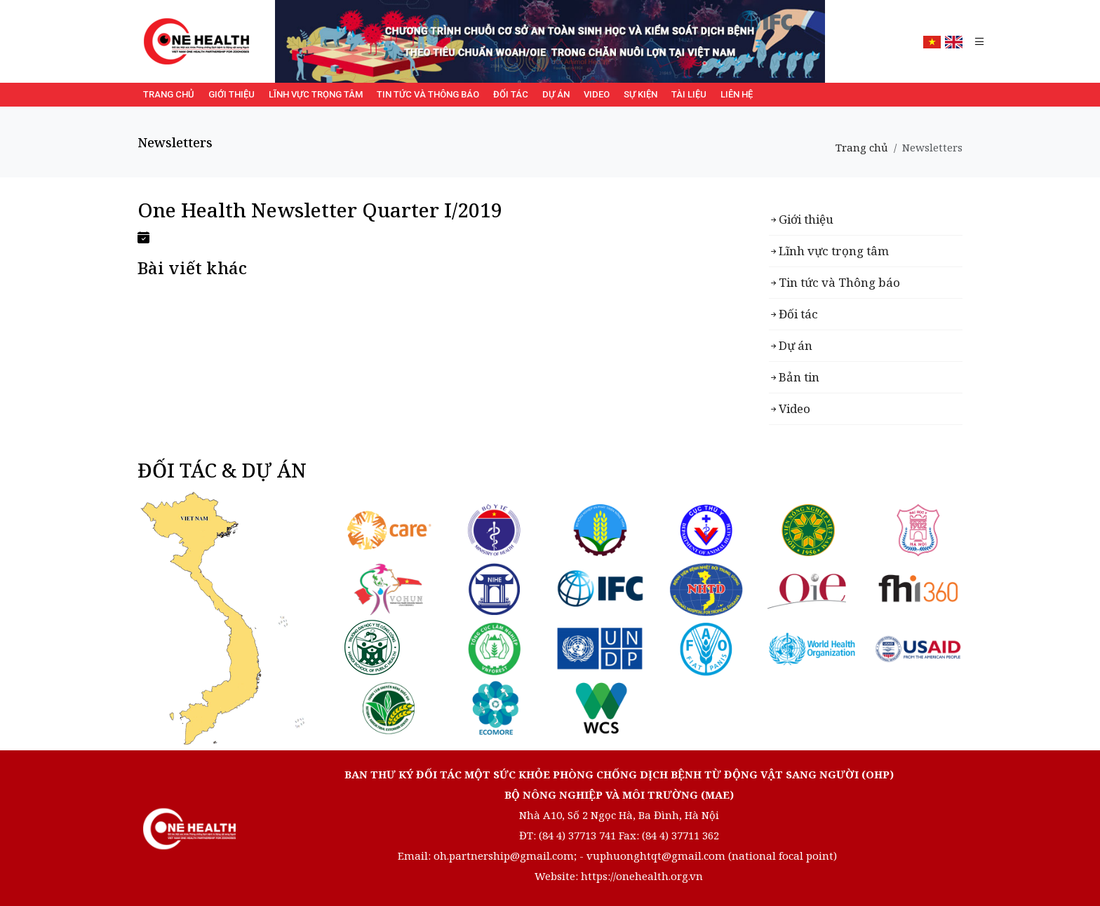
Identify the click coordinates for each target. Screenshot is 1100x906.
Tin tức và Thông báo (428, 94)
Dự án (556, 94)
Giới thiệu (231, 94)
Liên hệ (736, 94)
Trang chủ (168, 94)
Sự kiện (640, 94)
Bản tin (799, 377)
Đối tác (510, 94)
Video (597, 94)
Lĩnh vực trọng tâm (316, 94)
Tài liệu (688, 94)
